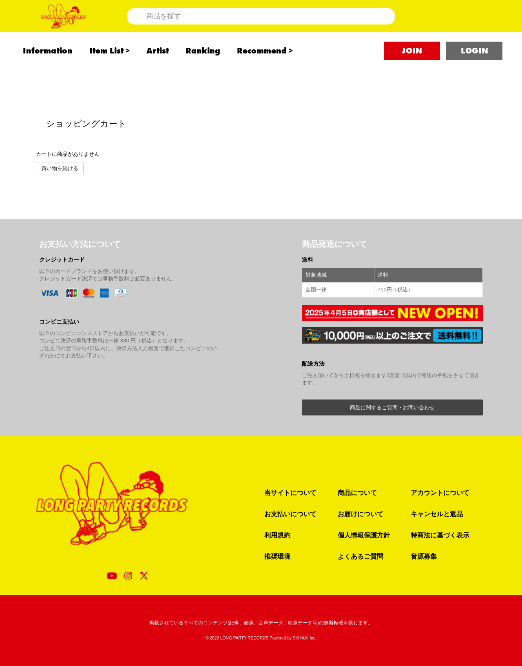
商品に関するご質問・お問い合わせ (392, 407)
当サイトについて (290, 492)
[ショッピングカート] (458, 27)
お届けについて (360, 514)
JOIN (412, 74)
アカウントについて (440, 492)
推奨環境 (277, 556)
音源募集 (424, 556)
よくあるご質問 (360, 556)
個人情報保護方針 (364, 535)
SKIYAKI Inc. (304, 638)
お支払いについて (290, 514)
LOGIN (474, 74)
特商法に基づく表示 (440, 535)
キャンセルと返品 (437, 514)
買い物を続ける (59, 168)
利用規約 (277, 535)
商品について (357, 492)
